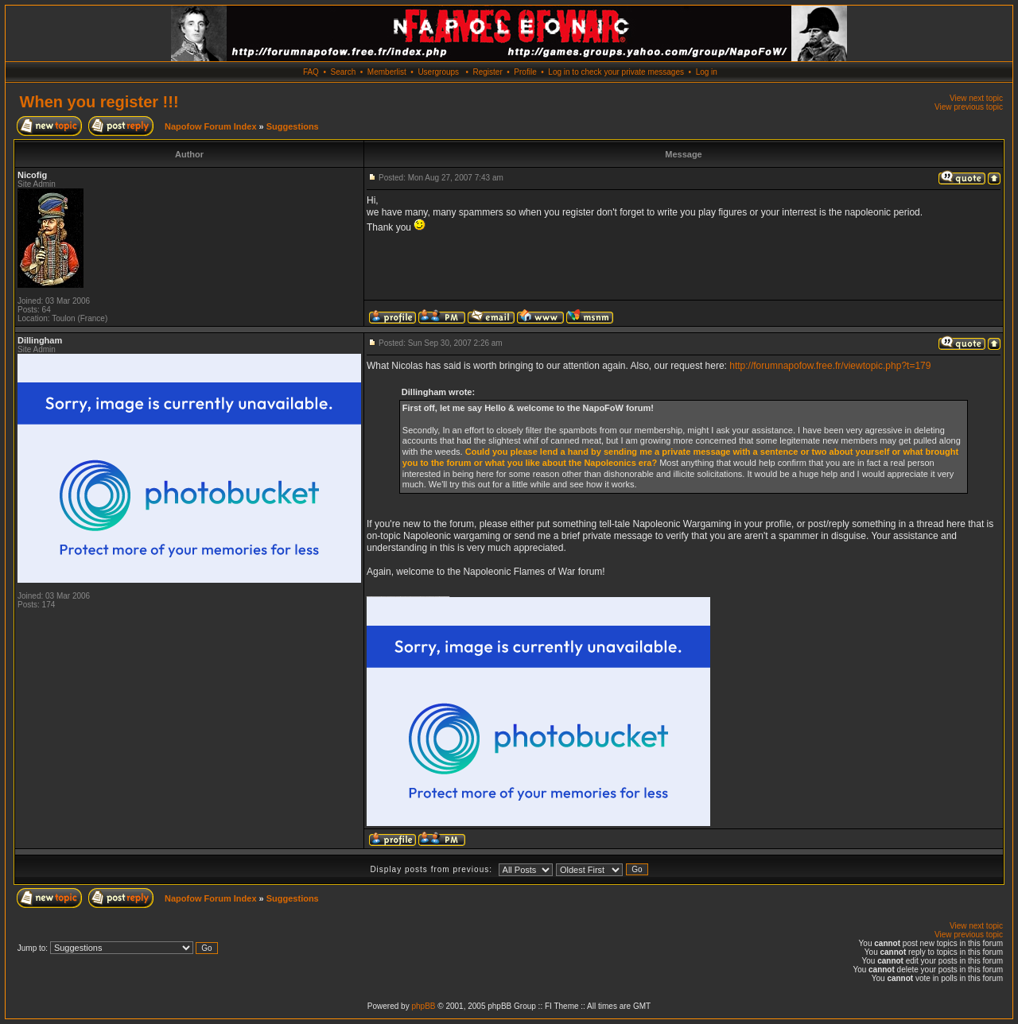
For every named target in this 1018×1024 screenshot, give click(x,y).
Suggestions (292, 126)
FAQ (311, 72)
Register (487, 72)
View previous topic (968, 107)
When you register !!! (99, 102)
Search (343, 72)
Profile (525, 72)
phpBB (423, 1006)
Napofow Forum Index (211, 126)
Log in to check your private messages (616, 72)
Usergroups (438, 72)
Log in (706, 72)
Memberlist (386, 72)
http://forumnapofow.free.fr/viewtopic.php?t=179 (830, 365)
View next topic (976, 98)
